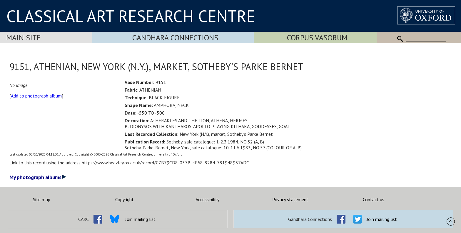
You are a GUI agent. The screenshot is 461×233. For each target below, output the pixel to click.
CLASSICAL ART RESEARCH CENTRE (130, 16)
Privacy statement (290, 199)
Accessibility (207, 199)
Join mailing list (140, 219)
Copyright (124, 199)
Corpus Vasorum (317, 37)
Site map (41, 199)
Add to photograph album (36, 96)
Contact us (373, 199)
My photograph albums (37, 177)
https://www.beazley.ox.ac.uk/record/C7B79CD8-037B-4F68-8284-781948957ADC (165, 163)
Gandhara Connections (175, 37)
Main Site (23, 37)
